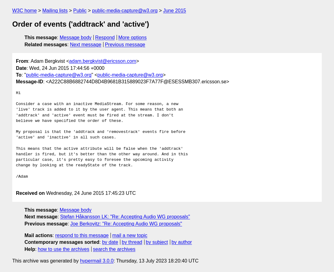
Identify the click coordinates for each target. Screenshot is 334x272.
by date (110, 242)
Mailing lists (55, 10)
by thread (132, 242)
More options (132, 37)
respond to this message (81, 235)
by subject (157, 242)
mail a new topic (130, 235)
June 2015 (174, 10)
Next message (85, 44)
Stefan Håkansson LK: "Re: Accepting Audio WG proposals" (125, 216)
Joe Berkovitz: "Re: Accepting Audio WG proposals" (126, 223)
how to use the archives (63, 249)
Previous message (125, 44)
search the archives (114, 249)
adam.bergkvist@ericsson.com (102, 61)
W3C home (24, 10)
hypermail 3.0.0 (96, 260)
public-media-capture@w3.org (125, 10)
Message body (76, 37)
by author (181, 242)
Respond (105, 37)
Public (80, 10)
